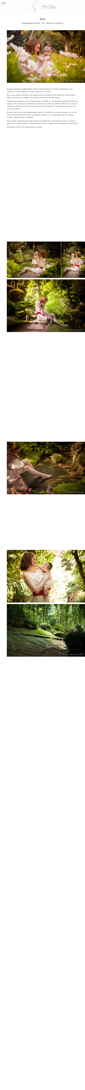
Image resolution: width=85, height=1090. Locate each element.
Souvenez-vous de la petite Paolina (19, 89)
